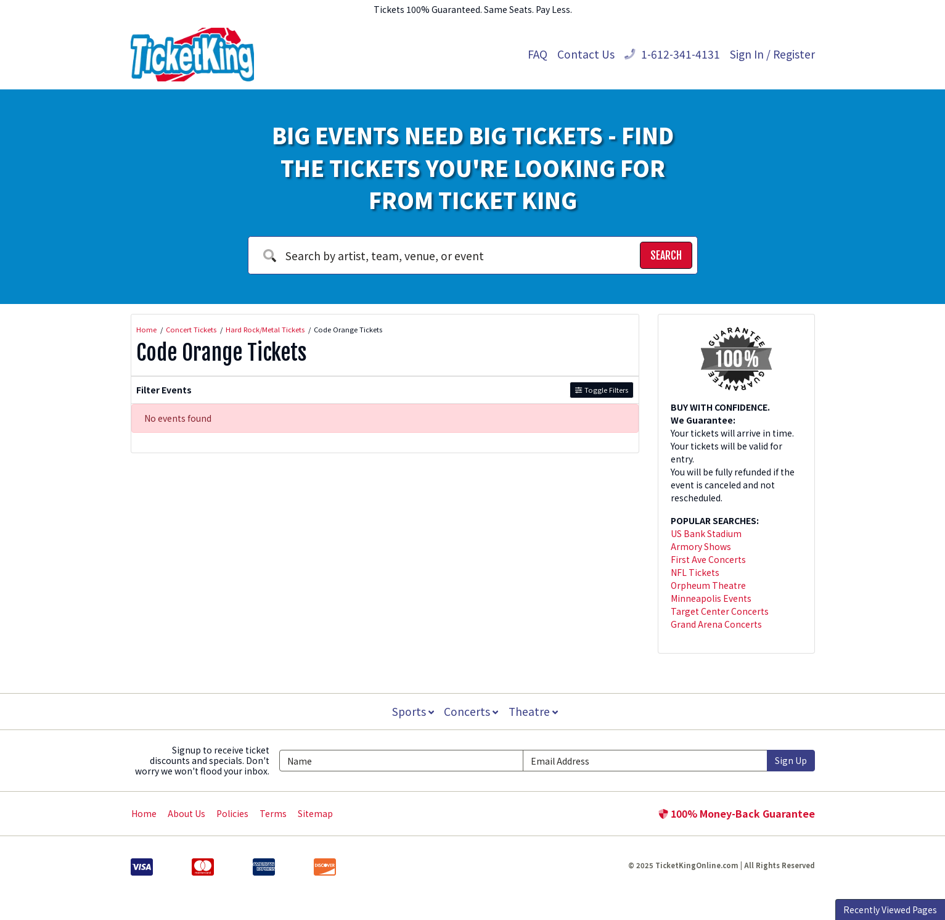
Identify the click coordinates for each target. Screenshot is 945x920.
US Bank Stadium (706, 533)
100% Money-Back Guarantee (736, 813)
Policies (232, 813)
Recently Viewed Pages (890, 909)
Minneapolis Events (711, 598)
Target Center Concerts (720, 611)
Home (144, 813)
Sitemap (315, 813)
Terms (273, 813)
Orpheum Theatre (708, 585)
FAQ (537, 54)
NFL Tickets (695, 572)
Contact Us (586, 54)
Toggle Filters (601, 390)
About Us (186, 813)
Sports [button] (412, 711)
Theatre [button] (534, 711)
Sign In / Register (772, 54)
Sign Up (791, 760)
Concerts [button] (471, 711)
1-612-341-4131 (672, 54)
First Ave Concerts (708, 559)
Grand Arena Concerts (716, 624)
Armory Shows (701, 546)
